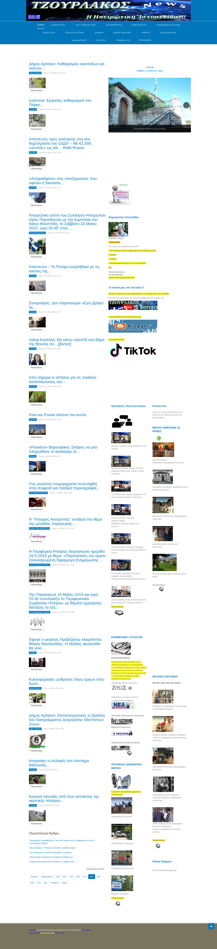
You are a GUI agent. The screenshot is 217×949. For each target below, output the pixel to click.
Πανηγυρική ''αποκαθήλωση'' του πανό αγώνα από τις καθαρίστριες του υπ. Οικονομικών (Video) (62, 841)
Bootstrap (32, 930)
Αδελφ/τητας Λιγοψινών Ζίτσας (124, 697)
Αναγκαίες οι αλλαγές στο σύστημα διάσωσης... (59, 763)
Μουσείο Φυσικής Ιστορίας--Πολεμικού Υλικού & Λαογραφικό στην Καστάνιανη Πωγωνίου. (169, 738)
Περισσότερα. (158, 585)
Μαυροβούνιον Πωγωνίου (122, 868)
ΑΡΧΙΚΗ (40, 25)
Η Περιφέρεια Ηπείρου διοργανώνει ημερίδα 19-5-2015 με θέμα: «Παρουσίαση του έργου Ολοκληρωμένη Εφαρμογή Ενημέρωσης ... (67, 555)
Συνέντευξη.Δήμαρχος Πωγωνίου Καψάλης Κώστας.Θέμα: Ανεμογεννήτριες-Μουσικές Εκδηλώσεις (128, 576)
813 (57, 876)
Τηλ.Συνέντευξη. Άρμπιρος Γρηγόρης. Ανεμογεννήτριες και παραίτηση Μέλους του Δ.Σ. (128, 550)
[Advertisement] (80, 50)
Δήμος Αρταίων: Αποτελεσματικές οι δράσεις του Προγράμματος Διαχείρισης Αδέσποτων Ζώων (67, 719)
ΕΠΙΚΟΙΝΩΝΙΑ (145, 40)
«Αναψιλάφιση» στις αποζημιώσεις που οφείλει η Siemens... (63, 180)
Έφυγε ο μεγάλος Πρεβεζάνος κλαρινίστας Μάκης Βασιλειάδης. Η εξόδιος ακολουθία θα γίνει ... (65, 643)
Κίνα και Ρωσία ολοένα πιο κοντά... (59, 415)
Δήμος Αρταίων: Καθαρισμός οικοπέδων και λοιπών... (66, 66)
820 (32, 883)
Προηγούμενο (47, 876)
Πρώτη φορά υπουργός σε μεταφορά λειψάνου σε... (52, 857)
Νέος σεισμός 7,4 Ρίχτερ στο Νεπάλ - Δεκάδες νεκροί (52, 848)
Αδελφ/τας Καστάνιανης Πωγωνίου (127, 715)
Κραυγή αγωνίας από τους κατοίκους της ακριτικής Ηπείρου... (64, 798)
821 (38, 883)
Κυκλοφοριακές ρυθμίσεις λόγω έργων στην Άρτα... (66, 681)
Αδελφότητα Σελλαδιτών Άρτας (125, 743)
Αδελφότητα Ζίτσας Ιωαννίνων (124, 683)
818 (91, 876)
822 (45, 883)
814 (64, 876)
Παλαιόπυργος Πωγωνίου (122, 843)
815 (71, 876)
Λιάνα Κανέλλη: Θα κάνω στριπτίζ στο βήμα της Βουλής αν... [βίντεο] (66, 342)
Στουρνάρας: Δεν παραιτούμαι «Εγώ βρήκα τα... (66, 305)
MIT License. (86, 930)
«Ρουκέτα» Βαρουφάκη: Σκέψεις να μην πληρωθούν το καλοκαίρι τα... (63, 449)
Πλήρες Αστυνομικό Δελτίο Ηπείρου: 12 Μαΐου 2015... (53, 862)
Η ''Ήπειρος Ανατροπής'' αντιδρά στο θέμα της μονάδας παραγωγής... (65, 521)
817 (85, 876)
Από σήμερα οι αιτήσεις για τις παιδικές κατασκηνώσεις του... (62, 379)
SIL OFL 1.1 (59, 933)
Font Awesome (34, 933)
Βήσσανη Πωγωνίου (120, 727)
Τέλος (64, 883)
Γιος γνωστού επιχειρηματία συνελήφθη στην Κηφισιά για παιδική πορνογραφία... (64, 486)
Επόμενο (55, 883)
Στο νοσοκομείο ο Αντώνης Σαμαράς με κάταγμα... (51, 852)
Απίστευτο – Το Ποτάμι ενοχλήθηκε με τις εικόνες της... (64, 269)
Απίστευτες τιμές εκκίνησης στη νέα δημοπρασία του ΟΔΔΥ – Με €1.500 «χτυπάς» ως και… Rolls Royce (60, 143)
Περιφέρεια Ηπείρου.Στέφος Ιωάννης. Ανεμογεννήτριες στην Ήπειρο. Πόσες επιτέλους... (127, 471)
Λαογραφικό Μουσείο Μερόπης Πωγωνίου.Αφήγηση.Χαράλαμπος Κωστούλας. (167, 798)
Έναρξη (34, 876)
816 (78, 876)
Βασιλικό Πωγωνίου (119, 894)
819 (98, 876)
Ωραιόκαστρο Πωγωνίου (121, 816)
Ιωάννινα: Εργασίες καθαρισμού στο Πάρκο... (60, 102)
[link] (132, 250)
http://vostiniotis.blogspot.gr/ (164, 870)
